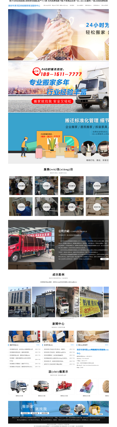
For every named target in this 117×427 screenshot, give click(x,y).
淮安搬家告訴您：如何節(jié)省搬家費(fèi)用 (21, 349)
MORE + (38, 345)
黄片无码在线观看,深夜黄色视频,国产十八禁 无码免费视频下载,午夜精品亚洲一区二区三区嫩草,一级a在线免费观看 (58, 426)
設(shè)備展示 (80, 5)
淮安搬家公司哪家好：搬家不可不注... (20, 363)
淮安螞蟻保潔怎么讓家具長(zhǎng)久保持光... (56, 358)
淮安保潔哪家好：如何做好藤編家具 (53, 355)
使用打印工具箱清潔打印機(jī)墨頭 (53, 364)
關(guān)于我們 (55, 5)
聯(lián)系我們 (105, 5)
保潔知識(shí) (96, 5)
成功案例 (72, 5)
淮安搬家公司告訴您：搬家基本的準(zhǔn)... (21, 366)
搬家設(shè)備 (19, 395)
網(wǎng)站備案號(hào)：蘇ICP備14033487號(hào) (28, 419)
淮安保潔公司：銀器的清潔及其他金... (54, 361)
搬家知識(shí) (88, 5)
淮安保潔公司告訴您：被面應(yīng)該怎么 (55, 352)
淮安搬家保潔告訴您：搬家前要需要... (20, 352)
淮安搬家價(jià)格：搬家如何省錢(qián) (20, 355)
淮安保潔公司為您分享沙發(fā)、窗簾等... (55, 349)
